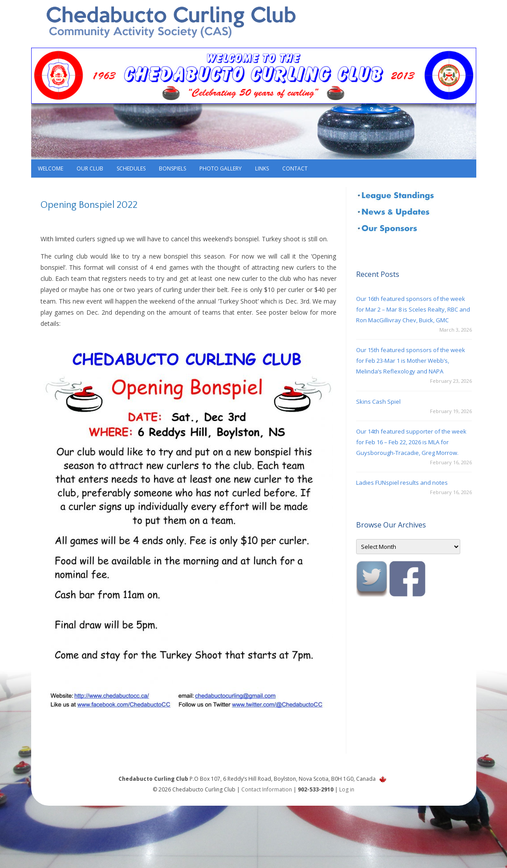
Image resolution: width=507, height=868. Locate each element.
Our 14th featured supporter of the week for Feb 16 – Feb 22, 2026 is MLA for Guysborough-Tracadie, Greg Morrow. (411, 442)
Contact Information (266, 789)
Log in (346, 789)
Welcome (50, 168)
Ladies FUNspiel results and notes (402, 483)
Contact (295, 168)
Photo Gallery (220, 168)
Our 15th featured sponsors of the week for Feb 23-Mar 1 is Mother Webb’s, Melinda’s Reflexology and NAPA (410, 360)
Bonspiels (172, 168)
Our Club (90, 168)
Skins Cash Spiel (378, 401)
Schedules (131, 168)
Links (262, 168)
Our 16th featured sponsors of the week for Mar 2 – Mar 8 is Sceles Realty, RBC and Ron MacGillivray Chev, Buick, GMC (413, 309)
